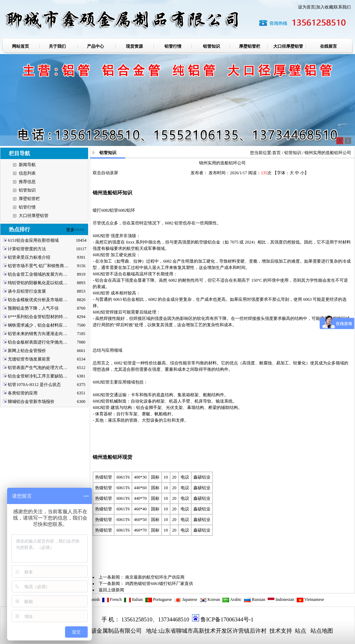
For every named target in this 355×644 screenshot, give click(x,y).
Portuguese (158, 599)
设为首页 (306, 7)
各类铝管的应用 (22, 393)
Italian (133, 599)
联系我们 (342, 7)
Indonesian (280, 599)
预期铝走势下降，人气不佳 (33, 308)
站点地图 (321, 631)
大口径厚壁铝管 (33, 215)
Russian (254, 599)
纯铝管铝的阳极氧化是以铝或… (37, 282)
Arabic (231, 599)
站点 (300, 631)
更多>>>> (75, 229)
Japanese (185, 599)
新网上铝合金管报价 (27, 350)
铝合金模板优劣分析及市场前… (37, 299)
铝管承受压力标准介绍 (29, 257)
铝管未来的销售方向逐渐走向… (37, 333)
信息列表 (27, 173)
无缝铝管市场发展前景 (29, 359)
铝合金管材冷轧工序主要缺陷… (37, 376)
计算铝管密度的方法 (27, 248)
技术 (274, 631)
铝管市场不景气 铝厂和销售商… (38, 265)
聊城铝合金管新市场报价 (31, 401)
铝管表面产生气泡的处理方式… (37, 367)
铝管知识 (27, 190)
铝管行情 (27, 207)
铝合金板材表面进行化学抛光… (37, 342)
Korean (209, 599)
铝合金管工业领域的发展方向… (37, 274)
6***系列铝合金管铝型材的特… (37, 316)
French (112, 599)
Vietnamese (310, 599)
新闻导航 (27, 164)
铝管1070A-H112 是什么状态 (34, 384)
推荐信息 (27, 181)
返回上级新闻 (111, 589)
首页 (276, 152)
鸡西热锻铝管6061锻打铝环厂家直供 (159, 583)
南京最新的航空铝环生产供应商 (155, 577)
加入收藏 (324, 7)
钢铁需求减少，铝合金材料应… (37, 325)
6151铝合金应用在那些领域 (33, 240)
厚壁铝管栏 (29, 198)
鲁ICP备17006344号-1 (227, 619)
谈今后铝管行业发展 (27, 291)
